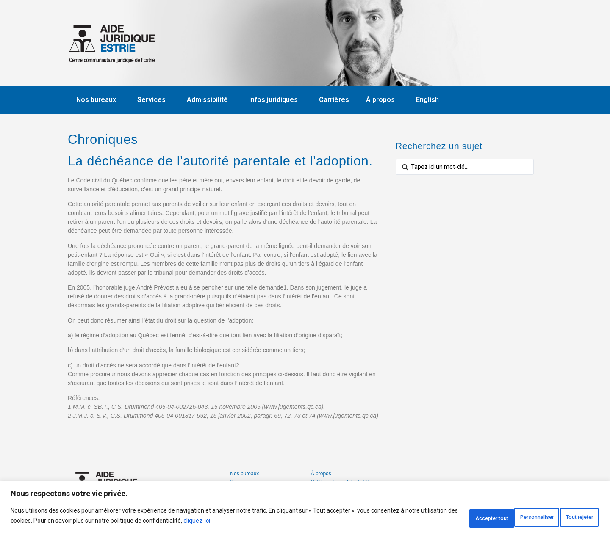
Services (153, 100)
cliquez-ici (250, 522)
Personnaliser (443, 517)
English (427, 100)
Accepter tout (568, 517)
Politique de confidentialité (340, 482)
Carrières (334, 100)
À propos (382, 100)
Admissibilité (209, 100)
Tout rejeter (506, 517)
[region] (305, 510)
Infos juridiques (275, 100)
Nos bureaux (98, 100)
